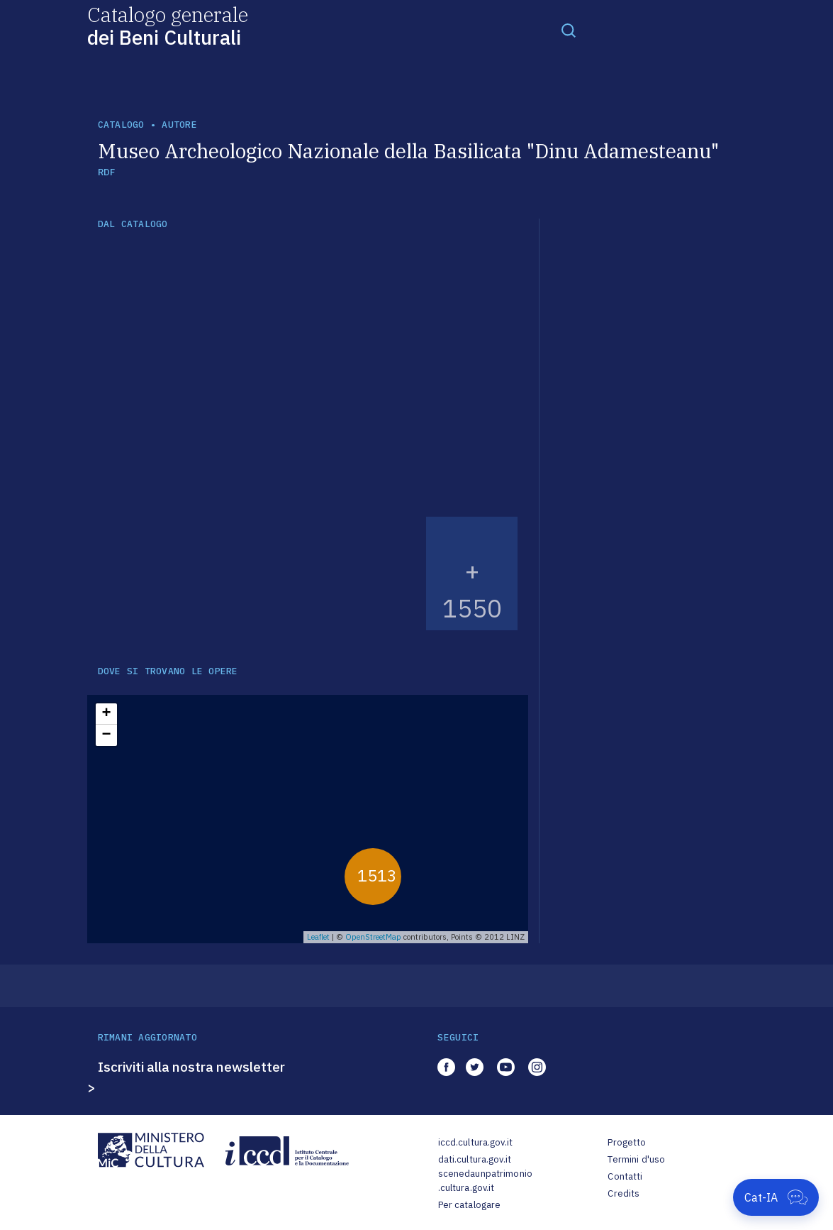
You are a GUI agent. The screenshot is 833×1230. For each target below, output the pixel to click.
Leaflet (318, 937)
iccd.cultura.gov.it (475, 1142)
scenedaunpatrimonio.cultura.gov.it (485, 1181)
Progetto (627, 1142)
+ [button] (106, 714)
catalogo (121, 125)
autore (179, 125)
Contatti (625, 1176)
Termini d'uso (636, 1159)
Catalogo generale (167, 25)
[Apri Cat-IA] (776, 1197)
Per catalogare (469, 1205)
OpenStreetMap (373, 937)
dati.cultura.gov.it (474, 1159)
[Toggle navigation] (568, 29)
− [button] (106, 735)
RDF (107, 172)
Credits (623, 1193)
